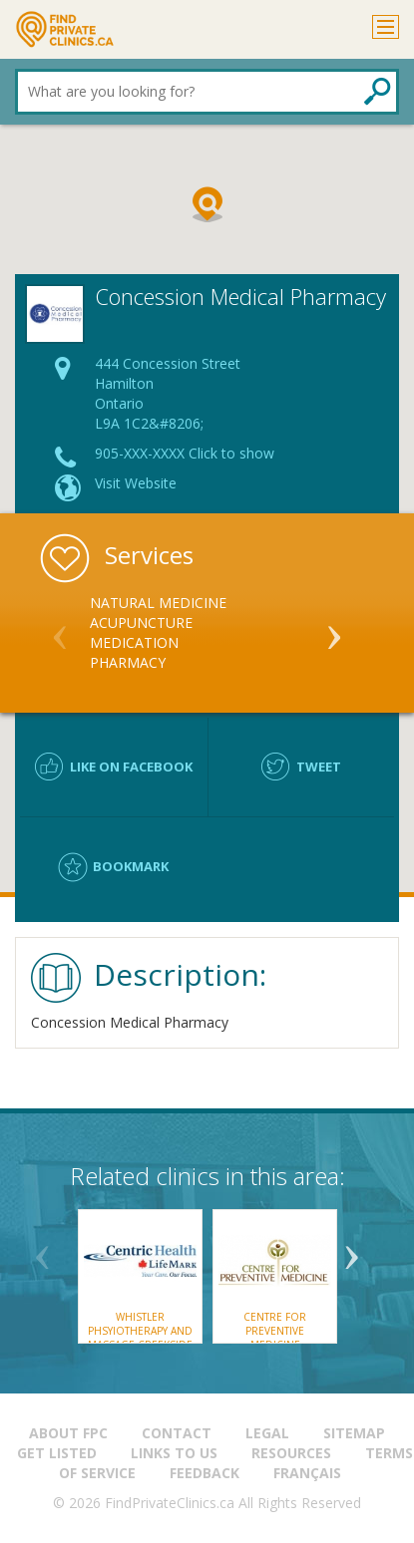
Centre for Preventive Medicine (274, 1331)
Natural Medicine (158, 602)
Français (307, 1472)
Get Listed (57, 1452)
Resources (291, 1452)
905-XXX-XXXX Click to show (184, 453)
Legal (267, 1432)
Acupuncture (141, 622)
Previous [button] (60, 629)
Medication (134, 642)
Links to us (174, 1452)
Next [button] (334, 629)
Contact (176, 1432)
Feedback (204, 1472)
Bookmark (131, 866)
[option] (207, 633)
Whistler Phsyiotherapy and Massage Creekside (140, 1331)
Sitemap (354, 1432)
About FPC (68, 1432)
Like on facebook (131, 766)
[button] (207, 204)
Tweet (318, 766)
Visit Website (136, 482)
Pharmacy (128, 662)
